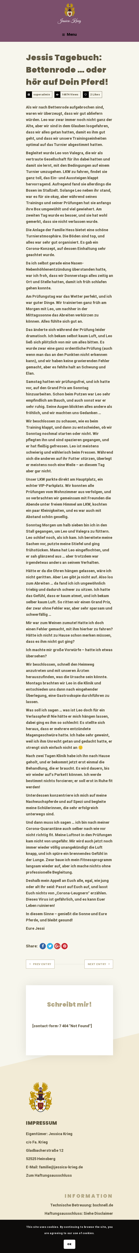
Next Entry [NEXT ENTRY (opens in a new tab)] (99, 964)
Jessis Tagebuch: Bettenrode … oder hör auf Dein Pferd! (67, 70)
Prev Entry (40, 964)
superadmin (41, 94)
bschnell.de (103, 1205)
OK (69, 1244)
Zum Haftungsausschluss (49, 1175)
